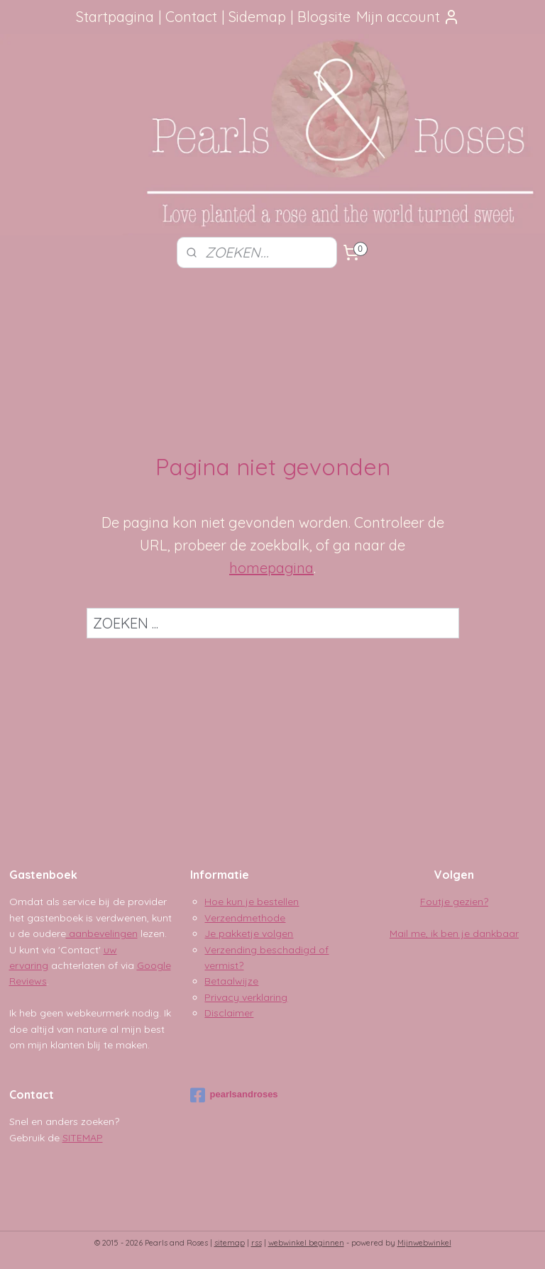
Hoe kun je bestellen (251, 901)
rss (256, 1243)
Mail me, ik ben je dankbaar (454, 933)
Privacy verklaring (245, 997)
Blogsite (324, 17)
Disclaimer (228, 1013)
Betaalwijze (231, 981)
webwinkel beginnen (306, 1243)
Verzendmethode (244, 917)
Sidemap (257, 17)
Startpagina (115, 17)
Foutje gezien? (454, 901)
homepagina (271, 568)
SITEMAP (82, 1137)
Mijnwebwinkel (424, 1243)
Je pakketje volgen (248, 933)
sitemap (229, 1243)
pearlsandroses (233, 1095)
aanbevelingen (102, 933)
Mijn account (408, 17)
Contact (191, 17)
